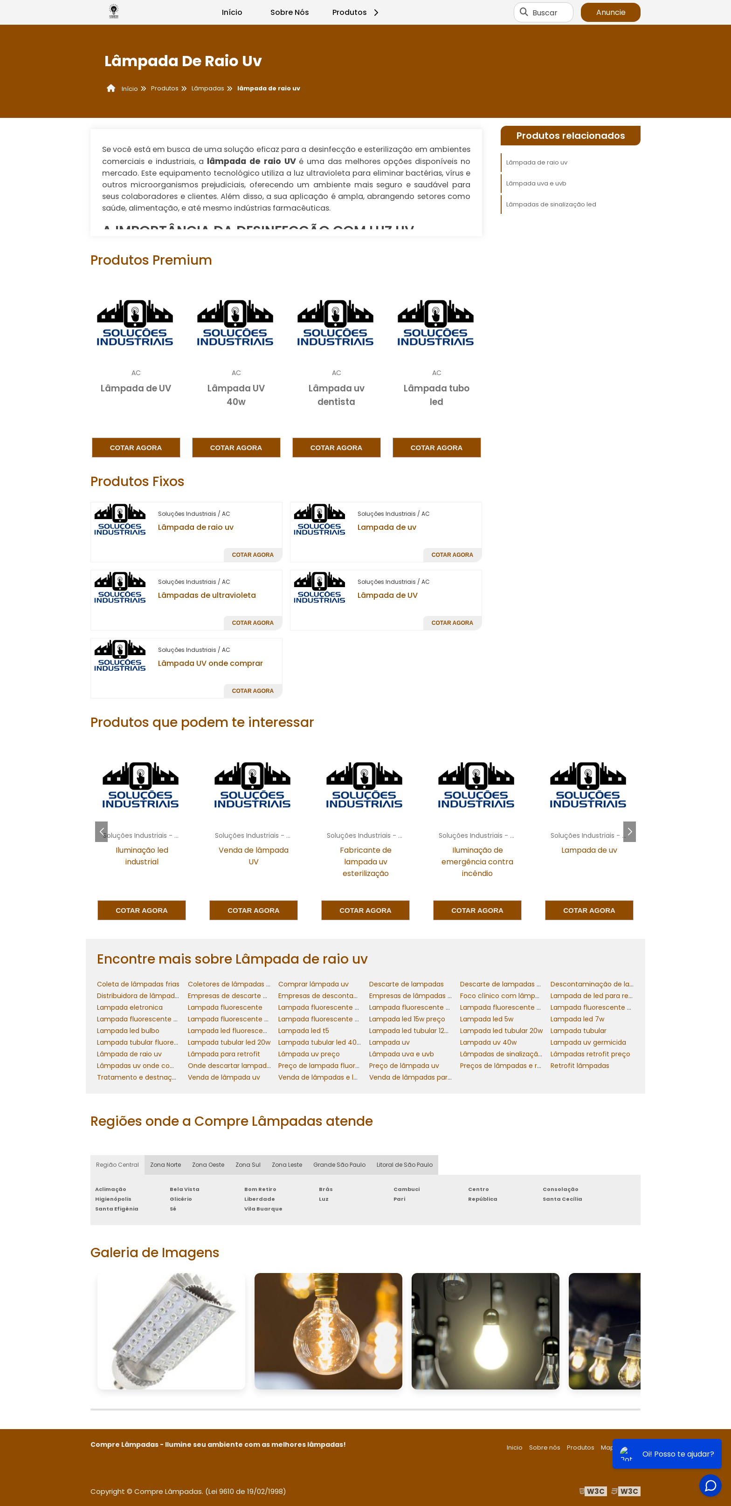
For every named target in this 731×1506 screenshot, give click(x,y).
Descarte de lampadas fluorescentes (521, 984)
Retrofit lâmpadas (580, 1065)
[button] (629, 831)
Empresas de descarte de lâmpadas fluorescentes (270, 995)
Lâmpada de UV (388, 595)
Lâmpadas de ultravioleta (207, 595)
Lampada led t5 (303, 1030)
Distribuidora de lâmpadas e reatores (157, 995)
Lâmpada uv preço (309, 1054)
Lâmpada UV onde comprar (210, 663)
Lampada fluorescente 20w (323, 1007)
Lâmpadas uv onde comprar (143, 1065)
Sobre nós (544, 1447)
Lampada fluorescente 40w (505, 1007)
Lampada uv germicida (588, 1042)
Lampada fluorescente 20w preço (424, 1007)
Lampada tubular (579, 1030)
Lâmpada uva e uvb (536, 183)
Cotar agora (136, 448)
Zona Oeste (208, 1165)
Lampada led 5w (486, 1019)
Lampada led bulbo (128, 1030)
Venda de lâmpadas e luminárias (332, 1077)
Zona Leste (287, 1165)
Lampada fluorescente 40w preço (606, 1007)
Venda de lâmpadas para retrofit (422, 1077)
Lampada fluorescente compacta (152, 1019)
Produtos (356, 12)
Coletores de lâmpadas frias (234, 984)
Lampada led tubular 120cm (414, 1030)
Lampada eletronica (130, 1007)
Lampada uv (389, 1042)
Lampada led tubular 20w (501, 1030)
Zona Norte (165, 1165)
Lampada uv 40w (488, 1042)
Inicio (515, 1447)
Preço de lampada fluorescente (330, 1065)
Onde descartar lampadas (231, 1065)
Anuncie (611, 12)
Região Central (117, 1165)
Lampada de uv (387, 527)
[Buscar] (524, 12)
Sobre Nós (289, 12)
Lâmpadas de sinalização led (551, 204)
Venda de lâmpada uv (224, 1077)
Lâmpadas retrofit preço (590, 1054)
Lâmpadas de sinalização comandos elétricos (534, 1054)
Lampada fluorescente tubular (328, 1019)
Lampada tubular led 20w (229, 1042)
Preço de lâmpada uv (404, 1065)
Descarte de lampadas (406, 984)
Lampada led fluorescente (231, 1030)
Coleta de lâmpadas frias (138, 984)
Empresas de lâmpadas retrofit (419, 995)
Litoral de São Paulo (405, 1165)
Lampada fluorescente (225, 1007)
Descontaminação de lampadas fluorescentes (627, 984)
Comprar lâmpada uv (313, 984)
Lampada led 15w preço (407, 1019)
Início (232, 12)
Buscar (545, 12)
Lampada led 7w (577, 1019)
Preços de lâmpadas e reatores (511, 1065)
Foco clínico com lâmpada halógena (520, 995)
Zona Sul (248, 1165)
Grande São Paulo (339, 1165)
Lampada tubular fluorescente (147, 1042)
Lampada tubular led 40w (320, 1042)
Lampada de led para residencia (603, 995)
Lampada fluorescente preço (235, 1019)
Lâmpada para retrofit (224, 1054)
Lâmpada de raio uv (196, 527)
